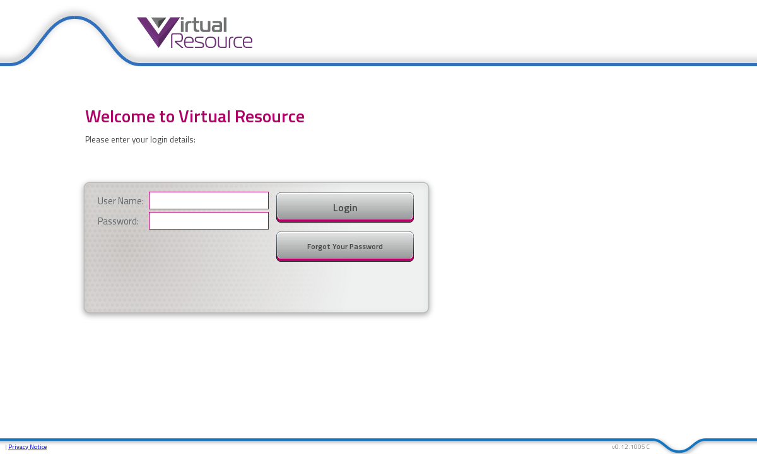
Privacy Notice (27, 446)
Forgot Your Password (345, 246)
